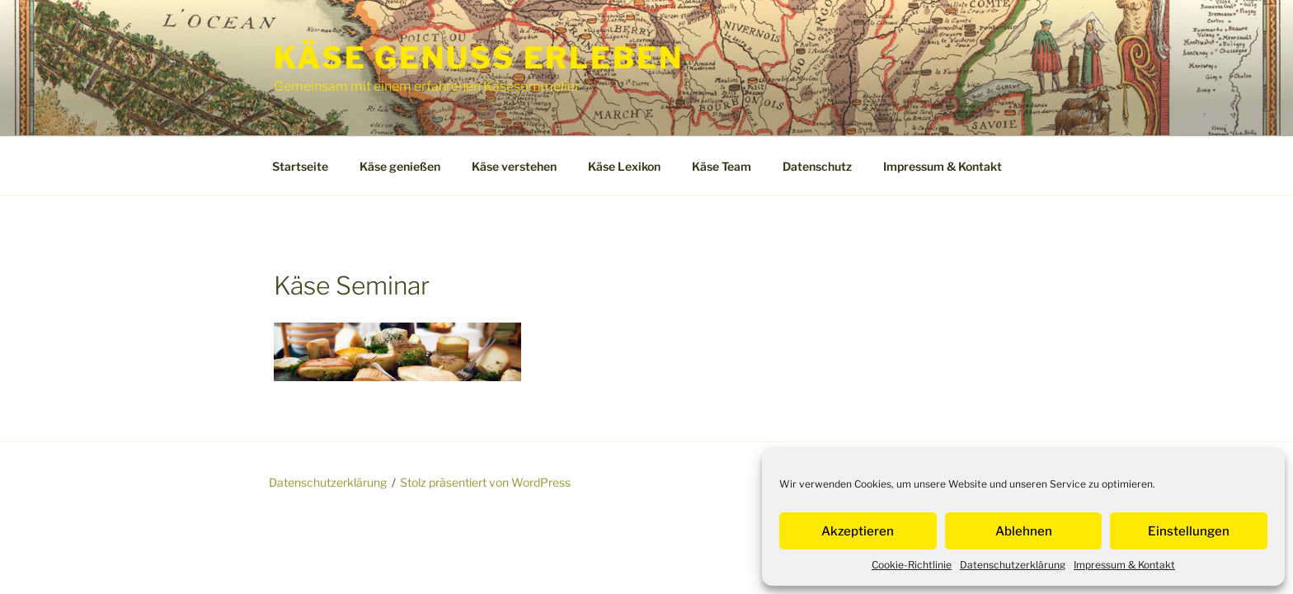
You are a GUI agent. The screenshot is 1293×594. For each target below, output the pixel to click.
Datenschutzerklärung (1012, 565)
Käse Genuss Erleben (479, 58)
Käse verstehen (514, 166)
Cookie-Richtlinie (912, 565)
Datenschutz (817, 166)
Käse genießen (400, 166)
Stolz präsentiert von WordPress (485, 482)
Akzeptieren (857, 531)
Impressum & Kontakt (1124, 565)
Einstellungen (1189, 531)
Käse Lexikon (624, 166)
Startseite (300, 166)
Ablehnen (1023, 531)
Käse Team (721, 166)
